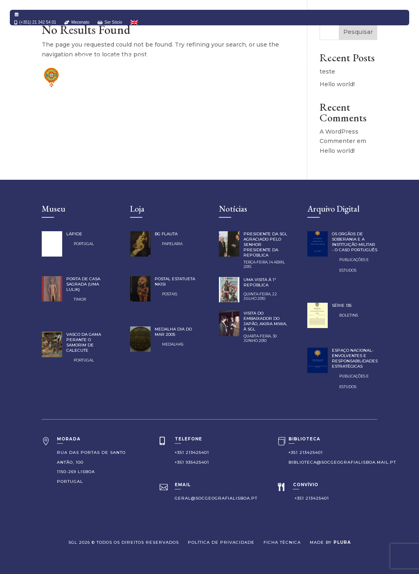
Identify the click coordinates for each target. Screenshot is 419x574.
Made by (330, 542)
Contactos (173, 88)
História (86, 57)
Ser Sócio (113, 22)
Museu (117, 57)
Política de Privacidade (221, 542)
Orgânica (187, 57)
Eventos (152, 57)
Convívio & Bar (311, 57)
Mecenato (80, 22)
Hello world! (337, 150)
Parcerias (132, 88)
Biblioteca (234, 57)
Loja (274, 57)
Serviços (87, 88)
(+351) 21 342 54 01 (37, 22)
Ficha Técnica (282, 542)
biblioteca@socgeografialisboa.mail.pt (342, 462)
